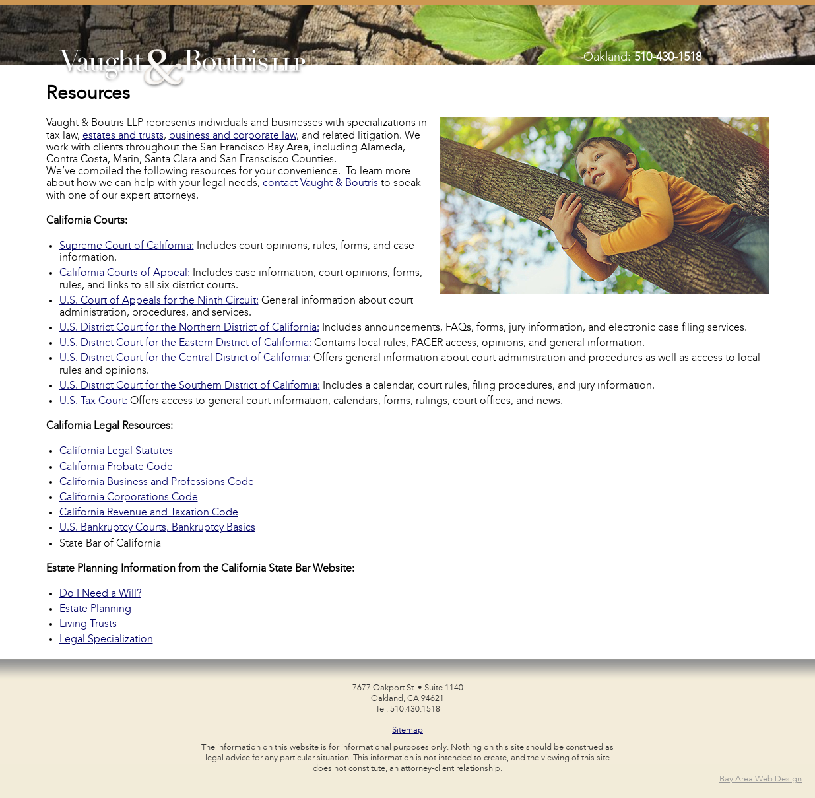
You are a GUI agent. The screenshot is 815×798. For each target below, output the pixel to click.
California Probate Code (116, 467)
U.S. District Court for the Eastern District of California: (185, 343)
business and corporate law (232, 136)
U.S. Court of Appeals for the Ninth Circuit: (159, 301)
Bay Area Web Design (760, 779)
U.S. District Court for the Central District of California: (185, 358)
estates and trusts (123, 136)
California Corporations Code (128, 497)
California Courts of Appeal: (124, 273)
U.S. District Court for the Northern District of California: (189, 328)
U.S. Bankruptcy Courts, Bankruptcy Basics (157, 528)
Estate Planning (95, 609)
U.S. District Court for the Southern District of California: (189, 386)
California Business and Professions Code (156, 482)
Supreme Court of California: (126, 246)
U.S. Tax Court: (94, 401)
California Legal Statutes (116, 451)
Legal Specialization (106, 639)
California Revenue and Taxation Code (148, 513)
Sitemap (407, 730)
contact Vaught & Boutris (320, 183)
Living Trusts (88, 624)
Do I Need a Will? (100, 594)
